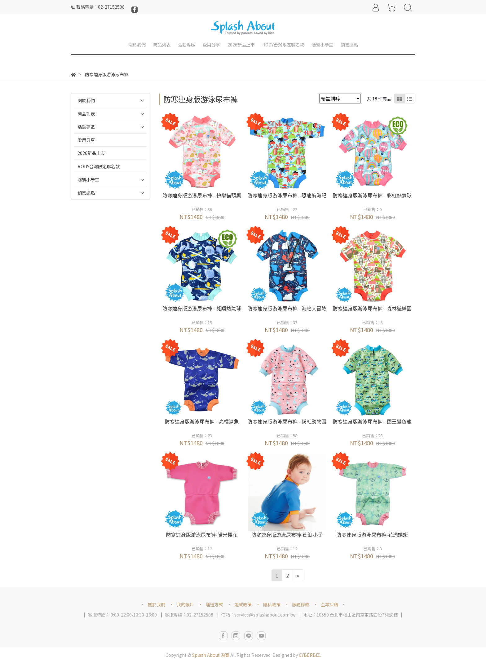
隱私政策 (272, 604)
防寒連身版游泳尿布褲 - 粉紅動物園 (287, 421)
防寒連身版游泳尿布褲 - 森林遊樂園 (372, 308)
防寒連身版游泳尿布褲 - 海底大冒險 (287, 308)
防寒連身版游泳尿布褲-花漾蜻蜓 (372, 534)
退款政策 (243, 604)
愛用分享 (86, 140)
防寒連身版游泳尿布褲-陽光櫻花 (201, 534)
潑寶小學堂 (88, 179)
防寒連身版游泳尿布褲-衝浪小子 (287, 534)
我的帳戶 (185, 604)
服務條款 (300, 604)
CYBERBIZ (309, 655)
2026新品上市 (91, 153)
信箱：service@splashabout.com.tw (258, 615)
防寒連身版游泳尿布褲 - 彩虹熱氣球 (372, 195)
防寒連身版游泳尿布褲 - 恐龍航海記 (287, 195)
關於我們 (86, 100)
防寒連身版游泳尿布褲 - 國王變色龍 (372, 421)
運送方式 (214, 604)
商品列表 (86, 113)
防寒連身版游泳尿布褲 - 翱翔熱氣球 (201, 308)
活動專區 (86, 126)
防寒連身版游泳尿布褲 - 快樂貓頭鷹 (201, 195)
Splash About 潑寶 (210, 655)
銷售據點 (86, 192)
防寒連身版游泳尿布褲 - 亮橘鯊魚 (202, 421)
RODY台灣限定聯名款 (98, 166)
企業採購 (329, 604)
